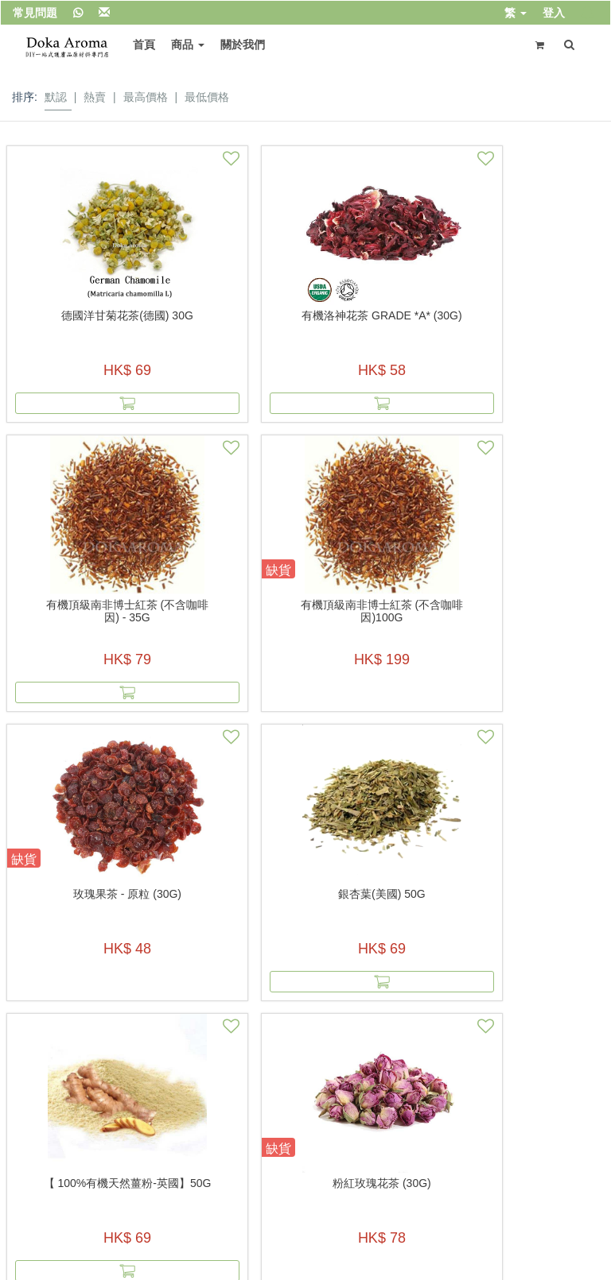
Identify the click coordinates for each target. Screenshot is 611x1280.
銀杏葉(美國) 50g (229, 604)
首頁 (138, 44)
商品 (182, 44)
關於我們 (237, 44)
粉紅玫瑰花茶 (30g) (534, 604)
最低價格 (207, 97)
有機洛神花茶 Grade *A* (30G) (229, 322)
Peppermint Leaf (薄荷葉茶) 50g (76, 900)
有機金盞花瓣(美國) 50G (381, 893)
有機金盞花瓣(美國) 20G (229, 893)
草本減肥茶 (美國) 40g (534, 893)
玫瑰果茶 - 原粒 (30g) (76, 604)
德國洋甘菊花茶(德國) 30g (76, 322)
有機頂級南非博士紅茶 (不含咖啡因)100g (534, 322)
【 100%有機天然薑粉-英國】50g (381, 611)
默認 (56, 97)
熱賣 (95, 97)
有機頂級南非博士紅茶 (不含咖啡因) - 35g (382, 322)
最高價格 (145, 97)
